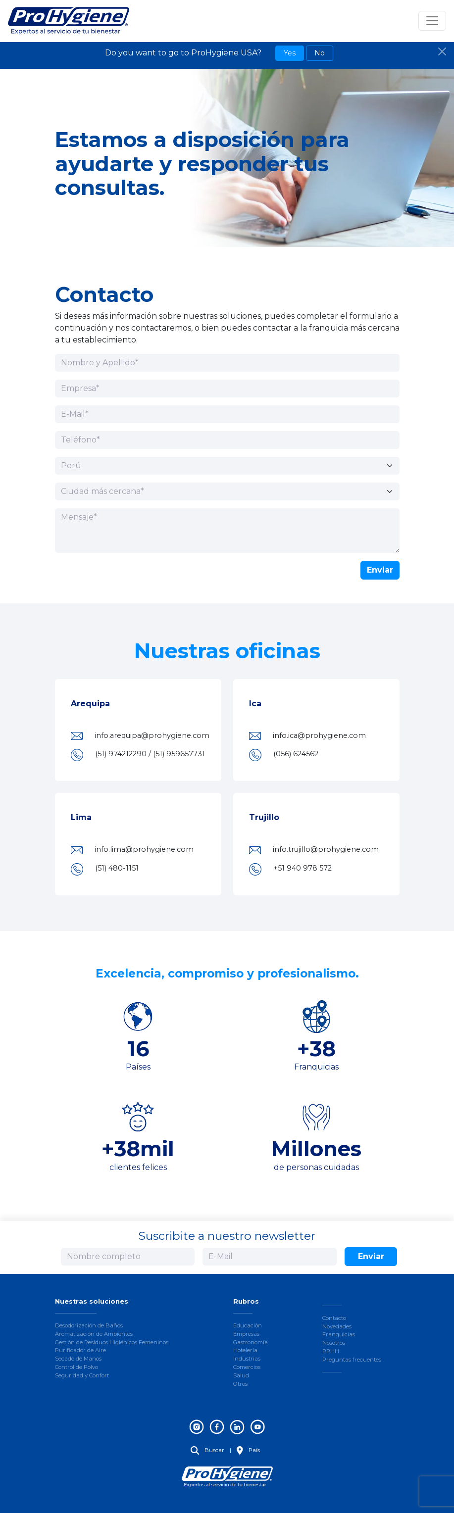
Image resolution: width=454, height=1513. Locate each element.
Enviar (380, 570)
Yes (290, 53)
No (319, 53)
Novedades (337, 1326)
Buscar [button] (207, 1450)
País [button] (248, 1450)
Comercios (246, 1367)
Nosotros (333, 1342)
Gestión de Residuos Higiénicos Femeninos (111, 1342)
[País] (227, 466)
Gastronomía (250, 1342)
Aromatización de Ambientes (94, 1333)
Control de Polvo (76, 1367)
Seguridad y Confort (82, 1375)
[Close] (442, 51)
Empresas (246, 1333)
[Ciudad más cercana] (227, 491)
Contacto (334, 1318)
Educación (247, 1325)
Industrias (246, 1358)
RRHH (330, 1351)
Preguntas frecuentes (351, 1359)
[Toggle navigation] (432, 21)
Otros (240, 1383)
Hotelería (245, 1350)
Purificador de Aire (80, 1350)
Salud (241, 1375)
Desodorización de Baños (89, 1325)
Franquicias (338, 1334)
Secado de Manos (78, 1358)
